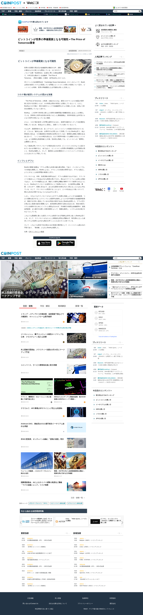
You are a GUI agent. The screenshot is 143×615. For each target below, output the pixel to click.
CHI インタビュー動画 (36, 231)
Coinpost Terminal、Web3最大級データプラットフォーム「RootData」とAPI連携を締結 (112, 127)
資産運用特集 (64, 7)
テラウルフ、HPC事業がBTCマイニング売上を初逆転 (41, 408)
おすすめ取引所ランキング (109, 44)
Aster (101, 103)
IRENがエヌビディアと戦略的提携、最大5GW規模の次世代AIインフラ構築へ (70, 398)
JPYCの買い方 (103, 179)
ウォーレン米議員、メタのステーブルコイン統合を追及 (36, 472)
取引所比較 (62, 11)
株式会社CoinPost (105, 125)
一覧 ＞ (139, 262)
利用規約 (113, 598)
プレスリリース (50, 11)
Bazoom (102, 118)
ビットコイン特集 (19, 7)
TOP (3, 11)
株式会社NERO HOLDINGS (108, 134)
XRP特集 (42, 7)
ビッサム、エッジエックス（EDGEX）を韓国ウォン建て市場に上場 (111, 112)
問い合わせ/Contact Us (30, 603)
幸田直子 (22, 50)
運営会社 (113, 603)
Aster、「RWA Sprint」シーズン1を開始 (111, 519)
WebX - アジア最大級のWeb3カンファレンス (99, 609)
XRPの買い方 (102, 170)
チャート (28, 11)
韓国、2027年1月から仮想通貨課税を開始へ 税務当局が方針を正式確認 (70, 472)
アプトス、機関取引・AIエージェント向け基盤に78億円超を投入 (36, 398)
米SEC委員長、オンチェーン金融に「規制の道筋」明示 (42, 439)
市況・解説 (18, 11)
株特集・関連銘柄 (52, 7)
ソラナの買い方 (103, 174)
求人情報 (58, 598)
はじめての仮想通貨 (120, 8)
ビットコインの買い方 (108, 36)
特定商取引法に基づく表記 (44, 609)
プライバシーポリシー (85, 603)
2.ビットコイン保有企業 (58, 503)
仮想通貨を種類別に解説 (109, 30)
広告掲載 (30, 598)
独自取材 (38, 11)
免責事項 (85, 598)
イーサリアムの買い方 (105, 160)
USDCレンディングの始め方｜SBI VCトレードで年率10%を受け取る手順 (49, 328)
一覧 (120, 57)
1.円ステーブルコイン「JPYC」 (38, 503)
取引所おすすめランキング (107, 151)
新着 (9, 11)
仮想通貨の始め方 (6, 7)
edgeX (101, 110)
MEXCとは (102, 165)
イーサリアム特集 (32, 7)
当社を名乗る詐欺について (58, 603)
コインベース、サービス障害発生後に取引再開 (39, 365)
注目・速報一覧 (77, 498)
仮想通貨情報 (73, 50)
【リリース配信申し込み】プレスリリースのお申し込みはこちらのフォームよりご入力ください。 (76, 520)
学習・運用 (73, 11)
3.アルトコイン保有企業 (75, 503)
